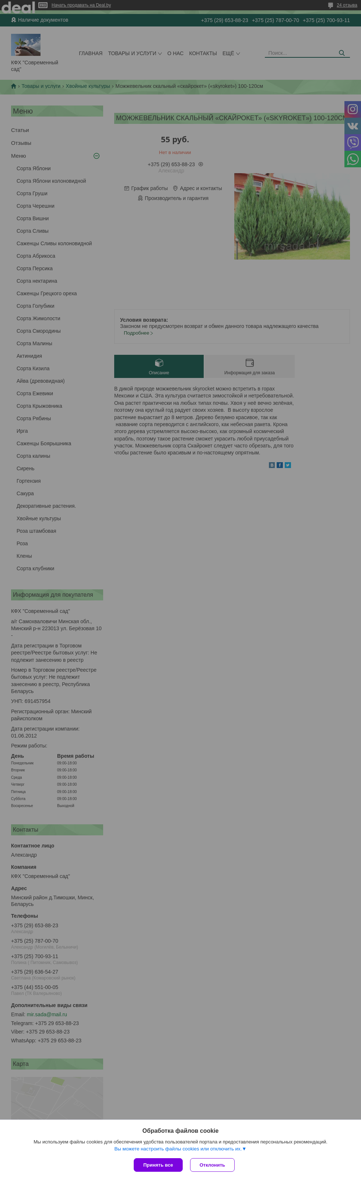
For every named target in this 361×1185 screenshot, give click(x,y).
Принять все (158, 1165)
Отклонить (212, 1165)
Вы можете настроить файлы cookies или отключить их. (178, 1149)
